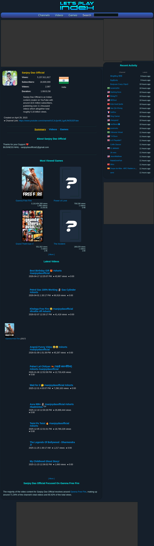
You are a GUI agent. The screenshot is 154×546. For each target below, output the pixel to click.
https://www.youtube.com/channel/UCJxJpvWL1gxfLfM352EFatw (49, 121)
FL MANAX (114, 148)
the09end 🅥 (115, 124)
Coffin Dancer (115, 144)
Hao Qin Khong (116, 108)
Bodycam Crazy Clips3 (119, 84)
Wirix (112, 164)
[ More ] (51, 254)
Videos (53, 129)
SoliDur (113, 112)
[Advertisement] (61, 43)
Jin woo (113, 152)
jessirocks (114, 128)
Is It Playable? (116, 140)
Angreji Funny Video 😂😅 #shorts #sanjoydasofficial (48, 348)
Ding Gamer (115, 116)
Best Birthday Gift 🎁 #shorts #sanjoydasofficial (46, 272)
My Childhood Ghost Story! (45, 461)
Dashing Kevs (115, 92)
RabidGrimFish (116, 161)
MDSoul (113, 100)
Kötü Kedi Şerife (116, 104)
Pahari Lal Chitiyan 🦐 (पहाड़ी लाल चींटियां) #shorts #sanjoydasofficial (51, 367)
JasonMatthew (116, 156)
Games (64, 129)
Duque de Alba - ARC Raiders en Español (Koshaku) (131, 168)
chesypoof (114, 120)
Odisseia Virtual (116, 132)
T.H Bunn (114, 136)
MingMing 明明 (116, 76)
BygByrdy (114, 80)
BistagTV (114, 96)
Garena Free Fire (13, 339)
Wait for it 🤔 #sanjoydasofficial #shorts (51, 385)
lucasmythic (115, 88)
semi (112, 173)
